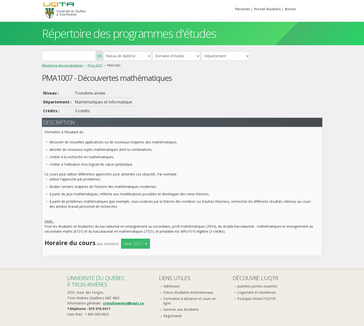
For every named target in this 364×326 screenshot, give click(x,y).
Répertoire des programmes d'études (129, 33)
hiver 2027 (133, 243)
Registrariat (172, 316)
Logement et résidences (256, 292)
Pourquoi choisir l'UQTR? (256, 298)
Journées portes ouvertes (257, 286)
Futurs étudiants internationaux (188, 292)
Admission (171, 286)
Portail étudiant (267, 9)
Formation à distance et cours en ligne (189, 300)
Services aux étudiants (181, 309)
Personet (242, 9)
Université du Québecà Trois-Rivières (96, 281)
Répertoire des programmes (62, 65)
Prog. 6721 (95, 65)
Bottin (290, 9)
